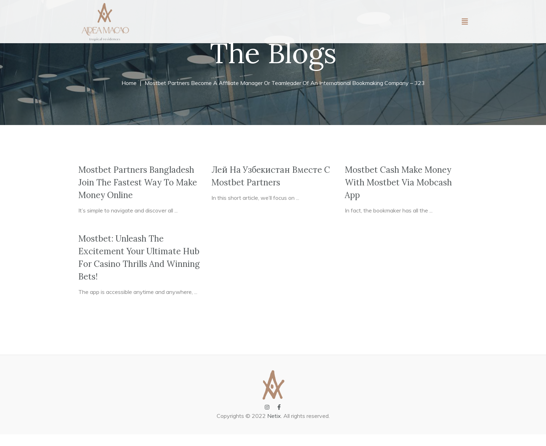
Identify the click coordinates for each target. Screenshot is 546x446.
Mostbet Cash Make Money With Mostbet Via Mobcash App (398, 194)
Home (129, 94)
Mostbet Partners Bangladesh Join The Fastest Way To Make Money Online (137, 194)
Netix (274, 427)
